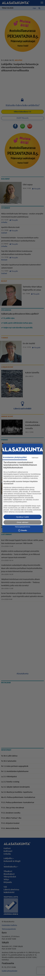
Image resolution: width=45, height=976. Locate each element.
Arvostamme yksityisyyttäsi (15, 457)
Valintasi (35, 458)
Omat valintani (22, 522)
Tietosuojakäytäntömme (22, 527)
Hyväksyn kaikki (22, 517)
